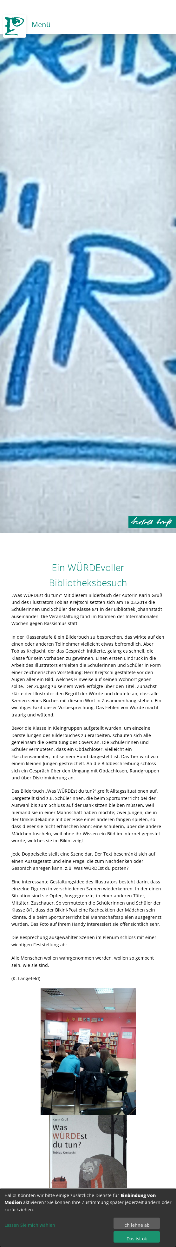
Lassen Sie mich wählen (29, 1225)
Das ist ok (137, 1239)
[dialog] (88, 1218)
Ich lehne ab (136, 1225)
